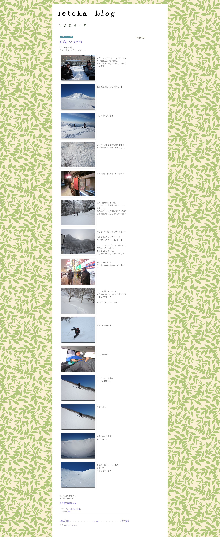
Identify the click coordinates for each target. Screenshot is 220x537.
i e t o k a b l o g (86, 13)
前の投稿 (125, 521)
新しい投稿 (64, 521)
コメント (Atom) (70, 525)
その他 (68, 511)
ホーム (95, 521)
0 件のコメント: (75, 509)
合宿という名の (71, 42)
